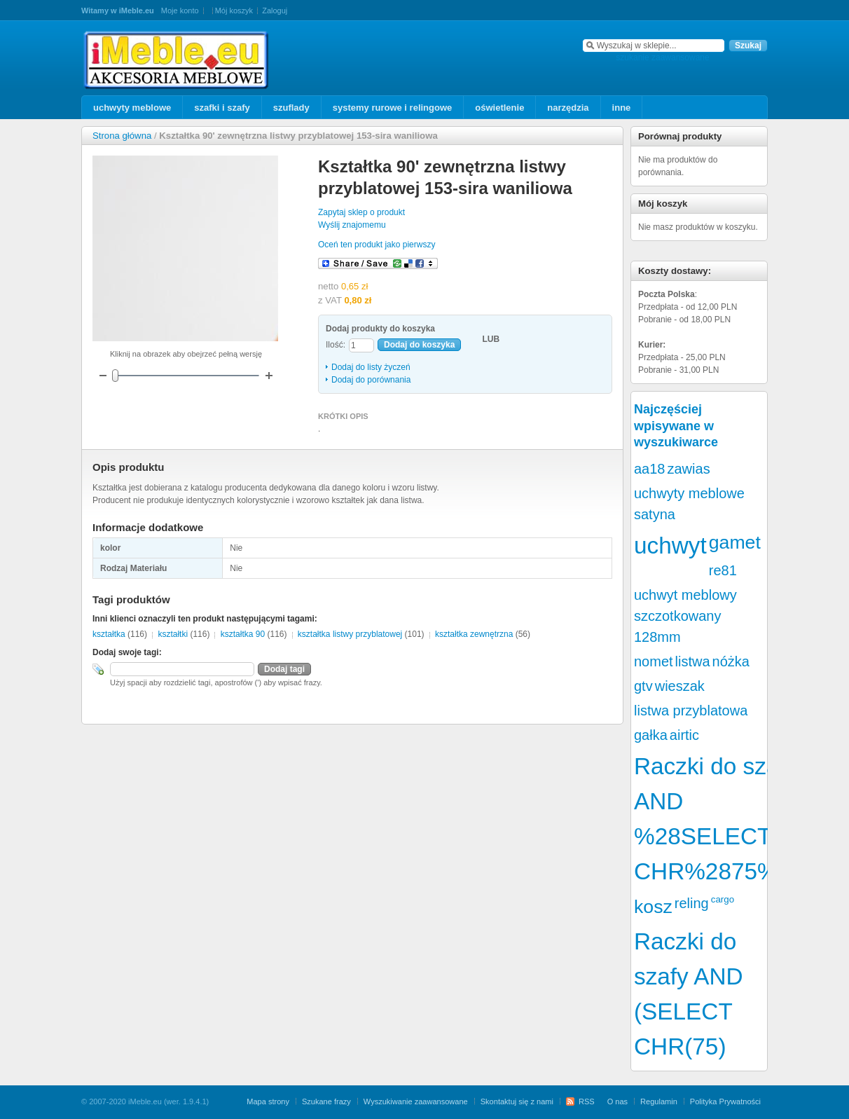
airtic (684, 735)
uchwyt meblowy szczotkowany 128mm (685, 616)
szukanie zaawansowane (662, 57)
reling (692, 903)
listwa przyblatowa (690, 710)
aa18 (649, 468)
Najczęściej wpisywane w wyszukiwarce (676, 425)
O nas (617, 1101)
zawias (689, 468)
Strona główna (121, 135)
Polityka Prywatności (725, 1101)
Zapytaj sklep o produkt (361, 212)
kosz (653, 906)
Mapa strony (268, 1101)
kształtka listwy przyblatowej (350, 634)
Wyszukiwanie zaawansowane (416, 1101)
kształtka (108, 634)
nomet (653, 661)
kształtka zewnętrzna (474, 634)
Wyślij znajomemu (352, 225)
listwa (692, 661)
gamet (735, 542)
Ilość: (335, 345)
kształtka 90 (243, 634)
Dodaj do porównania (370, 380)
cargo (722, 899)
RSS (587, 1101)
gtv (643, 686)
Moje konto (180, 10)
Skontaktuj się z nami (517, 1101)
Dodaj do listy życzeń (370, 367)
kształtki (173, 634)
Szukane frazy (326, 1101)
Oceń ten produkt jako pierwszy (376, 244)
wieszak (680, 686)
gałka (651, 735)
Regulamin (658, 1101)
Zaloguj (274, 10)
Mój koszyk (234, 10)
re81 (723, 570)
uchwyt (670, 545)
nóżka (731, 661)
